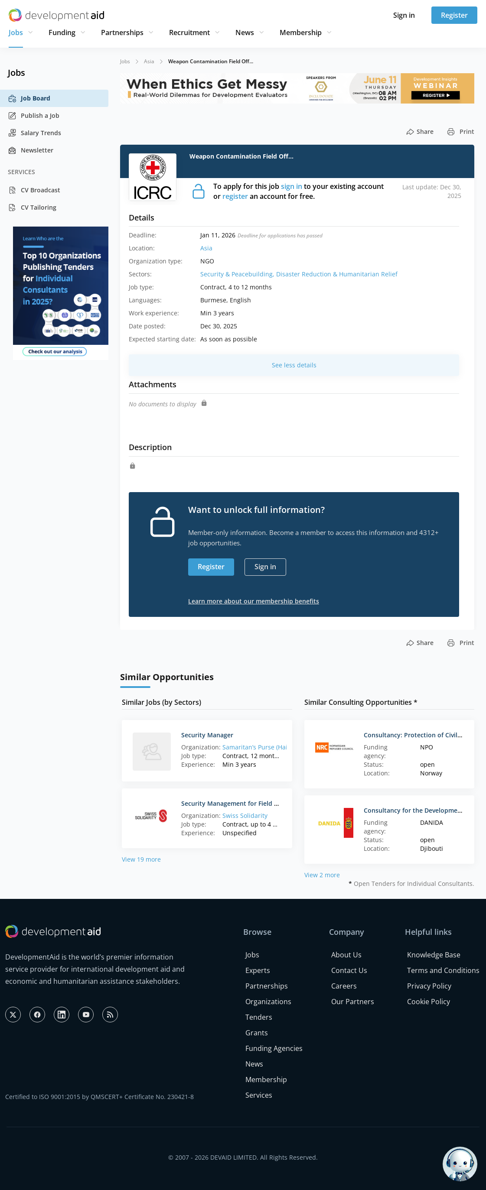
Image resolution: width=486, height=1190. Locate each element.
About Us (346, 955)
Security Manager (207, 735)
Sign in (404, 15)
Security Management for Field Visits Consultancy (255, 803)
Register (454, 15)
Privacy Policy (429, 986)
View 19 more (141, 859)
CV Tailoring (32, 207)
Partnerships (122, 32)
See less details (294, 365)
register (235, 196)
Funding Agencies (274, 1048)
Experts (257, 970)
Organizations (268, 1001)
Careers (344, 986)
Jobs (16, 32)
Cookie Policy (428, 1001)
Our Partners (352, 1001)
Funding (62, 32)
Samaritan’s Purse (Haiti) (257, 747)
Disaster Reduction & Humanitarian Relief (337, 274)
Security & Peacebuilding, (238, 274)
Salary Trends (34, 133)
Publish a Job (33, 115)
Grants (256, 1033)
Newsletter (30, 150)
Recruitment (189, 32)
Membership (301, 32)
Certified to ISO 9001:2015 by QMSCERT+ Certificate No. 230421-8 (99, 1097)
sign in (291, 186)
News (244, 32)
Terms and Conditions (443, 970)
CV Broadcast (34, 190)
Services (258, 1095)
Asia (149, 61)
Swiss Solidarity (244, 815)
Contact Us (349, 970)
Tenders (258, 1017)
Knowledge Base (433, 955)
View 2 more (322, 875)
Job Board (29, 98)
